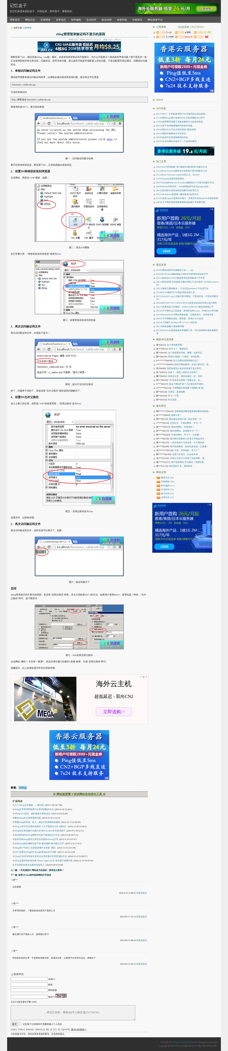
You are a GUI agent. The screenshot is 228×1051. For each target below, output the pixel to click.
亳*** (16, 903)
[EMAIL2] (40, 1029)
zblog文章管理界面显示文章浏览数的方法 (34, 809)
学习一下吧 (173, 396)
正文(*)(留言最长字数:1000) (24, 1002)
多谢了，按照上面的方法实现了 (183, 372)
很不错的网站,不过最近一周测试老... (188, 462)
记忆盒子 (18, 5)
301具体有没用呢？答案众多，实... (185, 380)
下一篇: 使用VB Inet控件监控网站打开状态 (31, 875)
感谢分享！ (176, 415)
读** (15, 951)
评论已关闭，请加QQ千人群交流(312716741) (73, 1012)
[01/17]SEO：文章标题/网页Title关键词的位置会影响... (181, 114)
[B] (47, 1029)
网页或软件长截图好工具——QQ (174, 270)
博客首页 (15, 20)
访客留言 (137, 20)
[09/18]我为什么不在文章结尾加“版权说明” (176, 129)
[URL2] (21, 1029)
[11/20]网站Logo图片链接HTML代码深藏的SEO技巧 (180, 118)
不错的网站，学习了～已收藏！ (186, 434)
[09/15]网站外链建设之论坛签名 (171, 133)
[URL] (14, 1029)
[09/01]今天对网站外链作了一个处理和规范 (176, 141)
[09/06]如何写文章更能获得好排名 (172, 137)
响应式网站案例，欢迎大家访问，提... (192, 364)
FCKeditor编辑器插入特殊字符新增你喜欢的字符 (182, 274)
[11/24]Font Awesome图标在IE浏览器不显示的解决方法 (181, 171)
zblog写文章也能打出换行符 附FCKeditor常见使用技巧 (40, 830)
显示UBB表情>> (78, 1029)
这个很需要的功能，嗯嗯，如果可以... (186, 352)
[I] (51, 1029)
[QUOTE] (65, 1029)
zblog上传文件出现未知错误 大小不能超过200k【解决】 (41, 826)
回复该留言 (141, 893)
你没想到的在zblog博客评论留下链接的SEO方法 (37, 835)
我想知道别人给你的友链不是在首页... (185, 368)
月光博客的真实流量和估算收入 (30, 865)
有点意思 (172, 399)
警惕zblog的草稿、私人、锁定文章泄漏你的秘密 (37, 822)
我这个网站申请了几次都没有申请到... (187, 384)
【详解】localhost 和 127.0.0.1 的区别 (176, 322)
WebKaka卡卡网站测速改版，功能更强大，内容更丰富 (185, 314)
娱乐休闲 (107, 20)
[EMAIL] (30, 1029)
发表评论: (19, 974)
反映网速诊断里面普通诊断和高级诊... (192, 411)
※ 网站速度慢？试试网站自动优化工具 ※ (79, 794)
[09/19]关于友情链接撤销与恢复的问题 (174, 125)
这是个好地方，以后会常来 (185, 454)
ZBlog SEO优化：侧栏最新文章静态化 (32, 813)
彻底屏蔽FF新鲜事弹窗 (170, 326)
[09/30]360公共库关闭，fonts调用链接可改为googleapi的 (182, 186)
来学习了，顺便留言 (178, 349)
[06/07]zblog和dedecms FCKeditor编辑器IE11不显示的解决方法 (185, 182)
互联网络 (45, 20)
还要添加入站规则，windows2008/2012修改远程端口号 (185, 307)
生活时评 (91, 20)
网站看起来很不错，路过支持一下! (185, 419)
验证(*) (51, 997)
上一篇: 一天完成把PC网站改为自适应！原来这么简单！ (37, 870)
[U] (54, 1029)
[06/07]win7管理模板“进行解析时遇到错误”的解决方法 (181, 167)
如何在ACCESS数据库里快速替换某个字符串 (180, 278)
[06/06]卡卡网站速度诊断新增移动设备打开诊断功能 (180, 202)
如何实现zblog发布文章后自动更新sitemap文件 (36, 839)
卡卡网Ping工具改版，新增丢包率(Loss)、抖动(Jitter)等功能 (187, 310)
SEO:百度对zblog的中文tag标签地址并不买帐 (35, 852)
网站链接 (52, 990)
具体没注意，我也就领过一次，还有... (186, 376)
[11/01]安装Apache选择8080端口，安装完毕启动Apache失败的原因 (187, 198)
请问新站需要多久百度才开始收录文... (188, 438)
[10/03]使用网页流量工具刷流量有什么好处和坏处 (179, 121)
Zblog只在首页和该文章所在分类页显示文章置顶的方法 (41, 856)
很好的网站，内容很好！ (183, 427)
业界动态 (61, 20)
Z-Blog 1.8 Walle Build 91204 (185, 1042)
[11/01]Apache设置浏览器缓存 (170, 178)
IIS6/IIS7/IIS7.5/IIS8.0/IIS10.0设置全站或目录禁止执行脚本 (186, 303)
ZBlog (22, 787)
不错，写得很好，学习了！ (187, 450)
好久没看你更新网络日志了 (186, 360)
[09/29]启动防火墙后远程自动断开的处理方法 (177, 190)
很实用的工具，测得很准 (180, 466)
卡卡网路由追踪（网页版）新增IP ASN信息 (179, 318)
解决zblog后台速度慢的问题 (28, 818)
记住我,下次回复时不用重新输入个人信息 (42, 1024)
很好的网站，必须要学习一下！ (185, 431)
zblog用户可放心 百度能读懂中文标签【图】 (35, 848)
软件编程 (76, 20)
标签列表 (122, 20)
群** (15, 880)
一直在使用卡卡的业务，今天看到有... (188, 442)
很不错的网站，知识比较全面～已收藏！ (189, 446)
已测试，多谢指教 (176, 392)
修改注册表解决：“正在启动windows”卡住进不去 (182, 288)
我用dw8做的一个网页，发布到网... (184, 356)
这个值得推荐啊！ (175, 345)
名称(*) (51, 979)
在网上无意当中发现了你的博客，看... (188, 458)
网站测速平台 (155, 20)
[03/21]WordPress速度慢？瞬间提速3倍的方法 (177, 194)
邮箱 (50, 984)
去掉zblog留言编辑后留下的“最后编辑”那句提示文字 (39, 843)
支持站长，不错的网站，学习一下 (186, 423)
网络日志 (30, 20)
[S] (59, 1029)
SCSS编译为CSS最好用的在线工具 (175, 292)
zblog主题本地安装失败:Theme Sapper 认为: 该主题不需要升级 (43, 860)
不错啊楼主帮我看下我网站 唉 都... (188, 388)
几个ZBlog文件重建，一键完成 (29, 805)
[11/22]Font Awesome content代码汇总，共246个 (178, 175)
